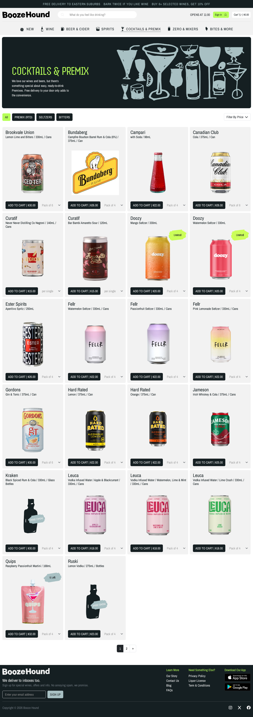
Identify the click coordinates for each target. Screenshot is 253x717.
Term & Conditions (199, 685)
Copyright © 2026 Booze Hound (20, 708)
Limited (177, 235)
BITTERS (64, 117)
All (6, 117)
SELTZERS (45, 117)
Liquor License (197, 680)
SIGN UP (55, 694)
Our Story (171, 676)
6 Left (53, 577)
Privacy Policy (197, 676)
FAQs (169, 690)
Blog (168, 685)
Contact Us (172, 680)
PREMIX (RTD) (23, 117)
